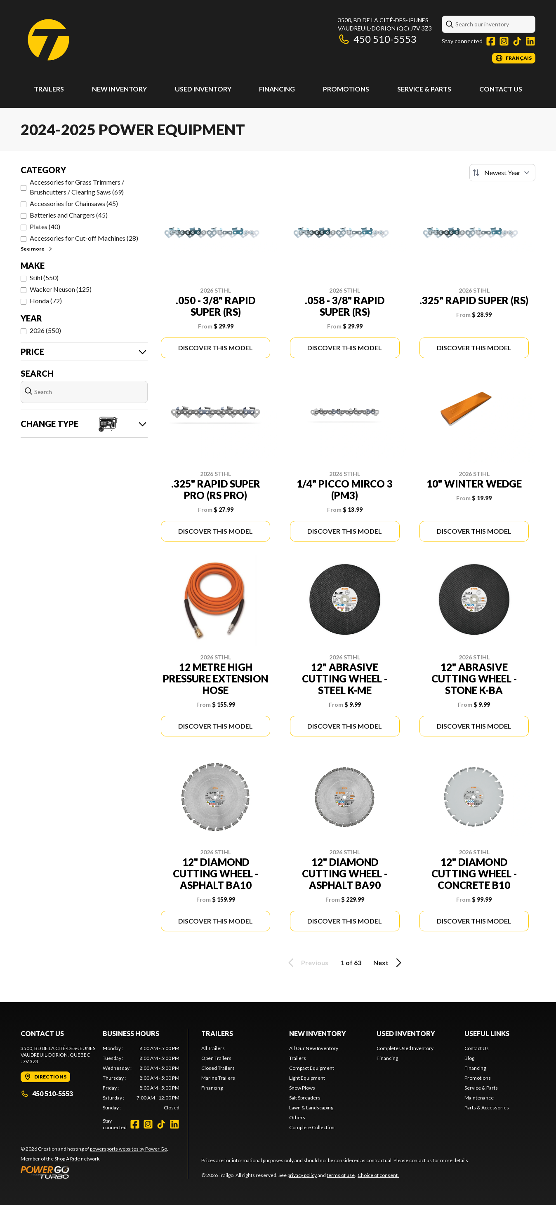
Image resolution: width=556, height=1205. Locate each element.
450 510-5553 (377, 39)
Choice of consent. (378, 1175)
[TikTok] (517, 41)
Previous (306, 963)
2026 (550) (45, 330)
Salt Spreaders (304, 1098)
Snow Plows (302, 1088)
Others (297, 1117)
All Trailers (213, 1048)
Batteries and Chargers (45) (69, 215)
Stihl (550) (44, 277)
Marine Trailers (218, 1078)
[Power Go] (94, 1172)
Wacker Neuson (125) (61, 289)
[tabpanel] (141, 1078)
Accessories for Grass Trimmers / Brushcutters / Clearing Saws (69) (77, 187)
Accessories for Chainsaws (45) (74, 203)
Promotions (346, 89)
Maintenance (479, 1098)
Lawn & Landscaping (311, 1107)
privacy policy (302, 1175)
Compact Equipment (311, 1068)
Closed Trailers (218, 1068)
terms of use (341, 1175)
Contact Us (500, 89)
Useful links (486, 1033)
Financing (277, 89)
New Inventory (119, 89)
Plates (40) (45, 226)
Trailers (49, 89)
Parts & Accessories (486, 1107)
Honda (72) (46, 301)
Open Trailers (216, 1058)
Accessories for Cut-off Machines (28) (84, 238)
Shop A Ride (67, 1159)
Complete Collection (312, 1127)
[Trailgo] (48, 40)
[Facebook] (491, 41)
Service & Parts (424, 89)
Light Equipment (307, 1078)
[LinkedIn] (530, 41)
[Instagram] (504, 41)
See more (37, 249)
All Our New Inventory (313, 1048)
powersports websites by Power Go (128, 1149)
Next (388, 963)
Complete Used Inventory (405, 1048)
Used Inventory (203, 89)
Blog (469, 1058)
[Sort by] (502, 172)
